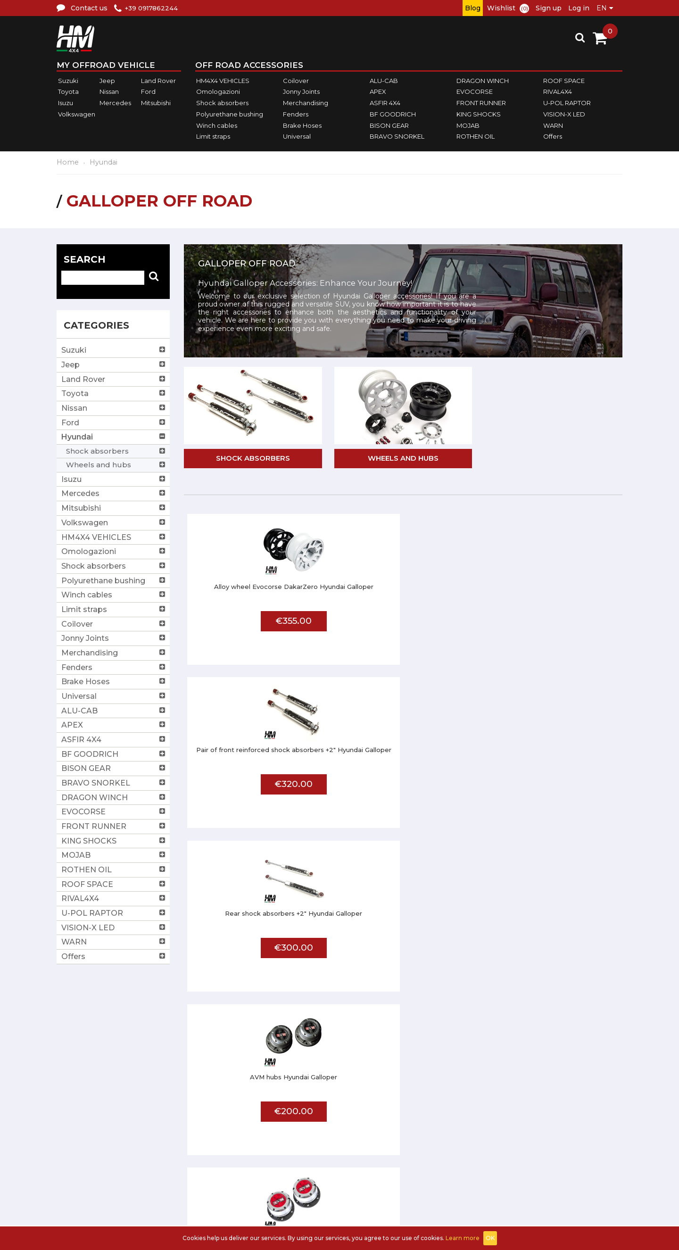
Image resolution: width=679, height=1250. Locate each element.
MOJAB (468, 125)
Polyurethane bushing (229, 114)
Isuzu (65, 103)
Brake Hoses (302, 125)
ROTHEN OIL (475, 136)
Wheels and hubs (403, 459)
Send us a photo (447, 1122)
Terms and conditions (295, 1110)
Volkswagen (76, 114)
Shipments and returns (296, 1122)
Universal (297, 136)
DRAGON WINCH (482, 80)
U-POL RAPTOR (567, 103)
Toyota (68, 92)
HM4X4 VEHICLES (222, 80)
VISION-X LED (564, 114)
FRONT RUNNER (481, 103)
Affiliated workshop (453, 1110)
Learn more (463, 1238)
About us (270, 1098)
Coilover (296, 80)
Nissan (109, 92)
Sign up (549, 8)
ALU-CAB (384, 80)
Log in (578, 8)
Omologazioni (218, 92)
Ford (148, 92)
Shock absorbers (222, 103)
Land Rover (158, 80)
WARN (553, 125)
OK (490, 1238)
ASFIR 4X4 (385, 103)
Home (68, 162)
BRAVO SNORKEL (397, 136)
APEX (378, 92)
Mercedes (115, 103)
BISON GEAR (389, 125)
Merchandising (305, 103)
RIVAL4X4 (557, 92)
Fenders (295, 114)
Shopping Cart (593, 1122)
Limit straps (213, 136)
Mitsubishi (156, 103)
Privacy (267, 1133)
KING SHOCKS (478, 114)
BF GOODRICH (393, 114)
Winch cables (216, 125)
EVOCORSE (474, 92)
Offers (552, 136)
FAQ (424, 1098)
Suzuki (68, 80)
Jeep (107, 80)
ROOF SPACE (564, 80)
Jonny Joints (301, 92)
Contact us (274, 1145)
